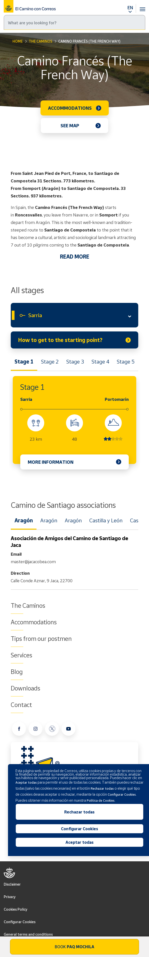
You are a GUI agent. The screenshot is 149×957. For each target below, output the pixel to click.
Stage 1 (24, 361)
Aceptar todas (80, 842)
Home (17, 41)
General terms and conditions (28, 934)
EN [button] (130, 7)
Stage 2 (50, 361)
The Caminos (40, 41)
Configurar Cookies (20, 922)
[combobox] (74, 315)
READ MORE (74, 256)
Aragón (23, 520)
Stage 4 (100, 361)
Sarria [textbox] (35, 315)
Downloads (25, 688)
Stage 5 (125, 361)
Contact (21, 704)
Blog (17, 671)
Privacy (10, 897)
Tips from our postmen (41, 638)
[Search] (74, 22)
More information (51, 462)
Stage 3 (75, 361)
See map (69, 125)
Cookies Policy (15, 909)
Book (74, 946)
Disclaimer (12, 884)
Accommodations (70, 108)
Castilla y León (105, 520)
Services (21, 655)
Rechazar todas (79, 811)
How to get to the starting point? (60, 340)
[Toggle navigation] (142, 6)
